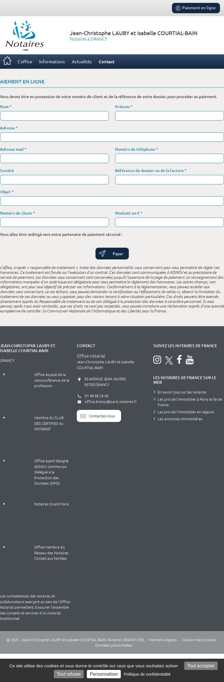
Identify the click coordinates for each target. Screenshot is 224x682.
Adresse (8, 128)
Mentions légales (163, 639)
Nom (4, 106)
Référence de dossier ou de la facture (150, 170)
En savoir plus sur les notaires (182, 392)
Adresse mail (12, 149)
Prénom (123, 106)
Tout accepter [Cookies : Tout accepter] (201, 665)
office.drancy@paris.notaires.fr (107, 401)
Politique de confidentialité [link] (147, 674)
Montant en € (127, 213)
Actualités (82, 61)
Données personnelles (113, 645)
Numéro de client (16, 213)
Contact (106, 61)
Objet (6, 191)
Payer (118, 253)
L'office (25, 61)
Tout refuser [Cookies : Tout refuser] (69, 674)
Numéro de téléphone (135, 149)
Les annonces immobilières (180, 418)
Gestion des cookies (199, 639)
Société (7, 170)
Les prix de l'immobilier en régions (186, 411)
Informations (52, 61)
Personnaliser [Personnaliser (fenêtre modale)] (104, 674)
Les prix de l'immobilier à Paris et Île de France (190, 402)
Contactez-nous (97, 416)
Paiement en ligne (195, 8)
